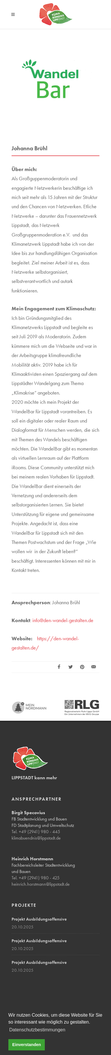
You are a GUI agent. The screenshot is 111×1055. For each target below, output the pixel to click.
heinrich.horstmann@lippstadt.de (41, 884)
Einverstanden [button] (26, 1044)
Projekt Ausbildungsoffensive (39, 919)
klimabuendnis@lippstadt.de (36, 838)
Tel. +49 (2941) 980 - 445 (36, 832)
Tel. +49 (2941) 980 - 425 (36, 878)
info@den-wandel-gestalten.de (62, 620)
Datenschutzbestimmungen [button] (37, 1029)
